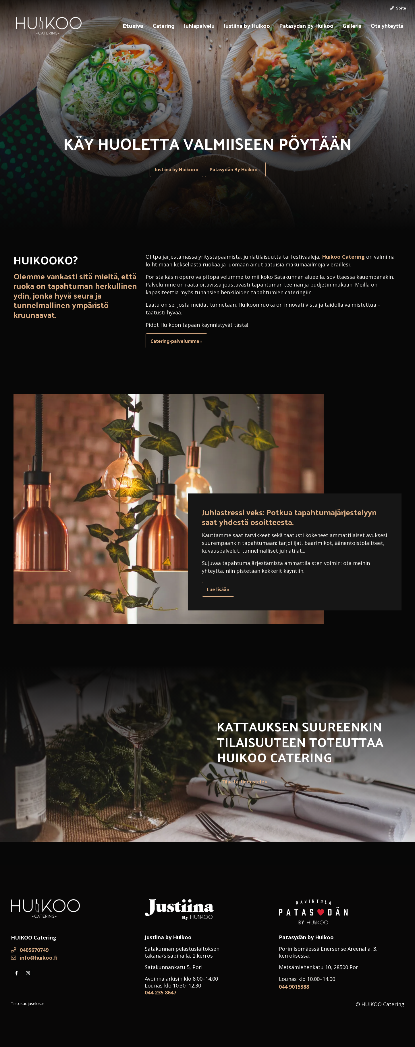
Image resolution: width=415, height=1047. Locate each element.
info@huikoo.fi (34, 957)
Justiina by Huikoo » (176, 169)
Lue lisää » (218, 589)
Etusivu (133, 25)
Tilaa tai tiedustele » (244, 781)
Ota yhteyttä (387, 25)
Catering (164, 25)
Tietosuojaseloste (28, 1003)
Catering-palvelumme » (176, 340)
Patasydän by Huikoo (306, 25)
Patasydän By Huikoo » (235, 169)
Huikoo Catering (343, 256)
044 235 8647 (160, 992)
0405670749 (30, 949)
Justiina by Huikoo (247, 25)
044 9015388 (294, 986)
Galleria (352, 25)
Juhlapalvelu (199, 25)
